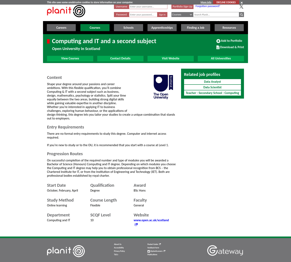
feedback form (153, 248)
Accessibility (119, 248)
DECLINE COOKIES (226, 2)
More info (206, 2)
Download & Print (230, 49)
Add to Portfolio (229, 42)
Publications (152, 254)
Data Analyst (212, 82)
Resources (229, 28)
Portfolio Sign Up (182, 6)
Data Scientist (212, 87)
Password (121, 14)
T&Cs (116, 254)
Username (121, 6)
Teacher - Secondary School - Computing (212, 93)
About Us (117, 244)
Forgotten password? (208, 6)
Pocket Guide (154, 244)
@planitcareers (157, 251)
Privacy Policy (119, 251)
